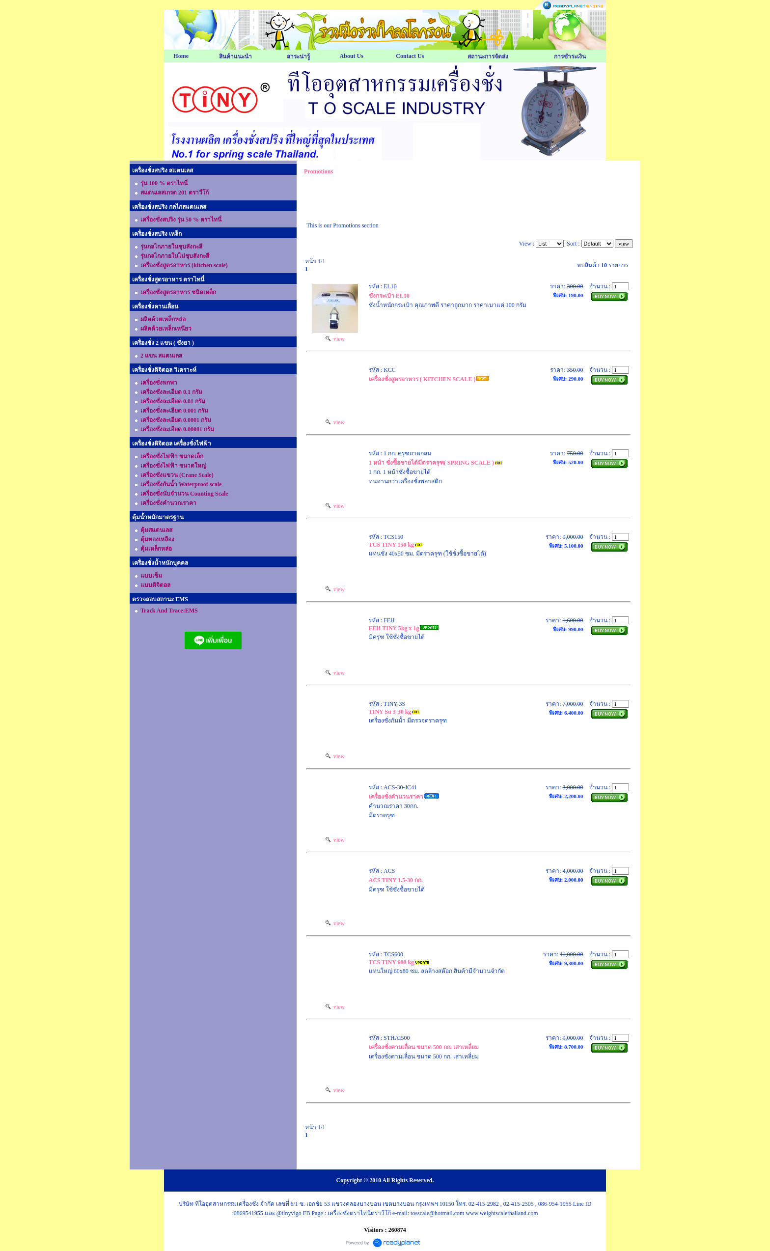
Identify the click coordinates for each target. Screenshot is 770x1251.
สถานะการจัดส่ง (488, 56)
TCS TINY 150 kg (391, 544)
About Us (351, 56)
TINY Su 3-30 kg (390, 711)
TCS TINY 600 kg (391, 962)
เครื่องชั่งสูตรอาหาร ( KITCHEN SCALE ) (422, 379)
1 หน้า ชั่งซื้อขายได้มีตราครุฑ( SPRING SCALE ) (431, 462)
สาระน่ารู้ (298, 56)
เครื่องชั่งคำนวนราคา (396, 796)
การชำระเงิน (570, 56)
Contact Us (410, 56)
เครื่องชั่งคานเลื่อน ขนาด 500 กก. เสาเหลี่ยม (424, 1047)
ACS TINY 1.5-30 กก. (396, 880)
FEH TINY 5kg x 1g (394, 628)
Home (181, 56)
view (335, 338)
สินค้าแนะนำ (235, 56)
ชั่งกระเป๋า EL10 (389, 295)
